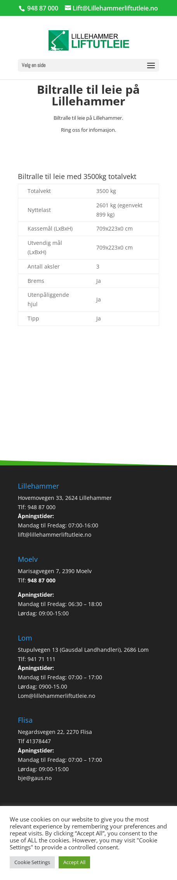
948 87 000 (42, 580)
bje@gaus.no (35, 778)
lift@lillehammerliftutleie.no (54, 534)
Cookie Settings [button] (32, 862)
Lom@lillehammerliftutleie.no (56, 695)
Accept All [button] (74, 862)
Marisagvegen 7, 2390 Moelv (55, 571)
